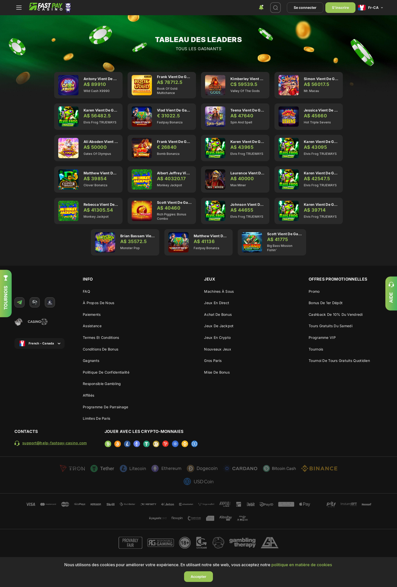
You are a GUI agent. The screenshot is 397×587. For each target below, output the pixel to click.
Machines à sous (219, 291)
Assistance (92, 326)
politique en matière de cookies (301, 564)
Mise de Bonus (217, 372)
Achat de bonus (218, 314)
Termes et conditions (101, 337)
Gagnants (91, 360)
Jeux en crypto (217, 337)
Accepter (198, 576)
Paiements (92, 314)
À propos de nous (98, 303)
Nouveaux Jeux (217, 349)
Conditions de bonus (100, 349)
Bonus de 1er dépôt (326, 303)
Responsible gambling (102, 383)
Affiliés (88, 395)
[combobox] (261, 7)
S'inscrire (340, 7)
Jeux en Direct (216, 303)
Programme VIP (322, 337)
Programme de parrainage (105, 407)
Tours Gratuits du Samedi (330, 326)
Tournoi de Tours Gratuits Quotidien (339, 360)
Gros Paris (213, 360)
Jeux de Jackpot (218, 326)
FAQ (86, 291)
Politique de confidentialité (106, 372)
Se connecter (305, 7)
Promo (314, 291)
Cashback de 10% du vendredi (336, 314)
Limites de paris (96, 418)
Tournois (316, 349)
